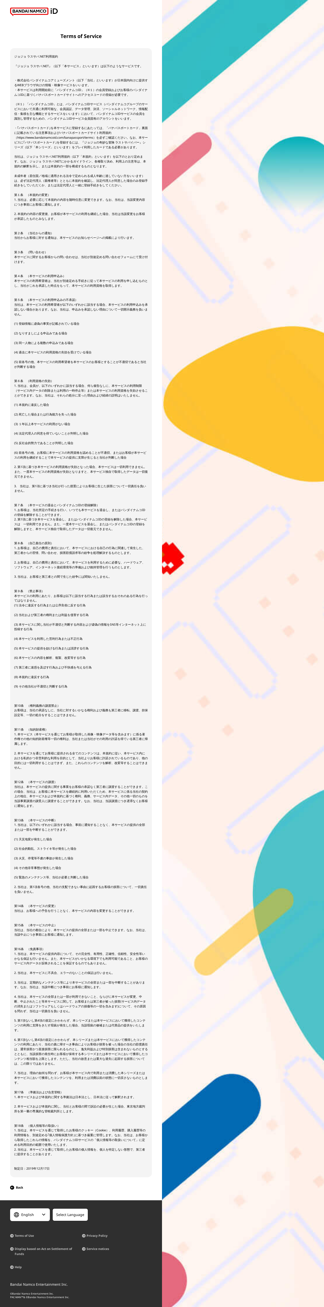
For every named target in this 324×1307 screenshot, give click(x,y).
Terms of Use (24, 1235)
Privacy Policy (97, 1235)
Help (18, 1267)
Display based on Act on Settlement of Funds (43, 1251)
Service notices (98, 1249)
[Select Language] (30, 1214)
